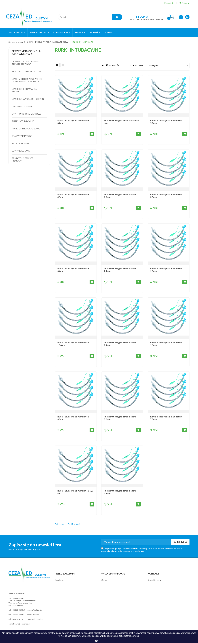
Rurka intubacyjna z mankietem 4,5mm (73, 195)
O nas (104, 580)
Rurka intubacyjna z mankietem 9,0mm (166, 343)
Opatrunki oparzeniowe (26, 113)
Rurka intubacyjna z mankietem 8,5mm (73, 418)
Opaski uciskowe (22, 106)
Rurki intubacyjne (23, 121)
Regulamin (59, 580)
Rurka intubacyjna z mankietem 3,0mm (73, 269)
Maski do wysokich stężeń (28, 99)
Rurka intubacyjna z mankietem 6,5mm (120, 492)
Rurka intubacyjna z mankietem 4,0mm (120, 195)
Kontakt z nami (154, 580)
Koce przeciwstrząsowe (27, 71)
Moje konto (184, 3)
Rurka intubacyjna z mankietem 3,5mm (166, 195)
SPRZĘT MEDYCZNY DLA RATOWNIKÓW (26, 52)
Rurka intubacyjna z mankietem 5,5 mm (121, 121)
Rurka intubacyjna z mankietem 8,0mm (120, 418)
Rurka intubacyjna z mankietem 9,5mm (120, 343)
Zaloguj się (169, 3)
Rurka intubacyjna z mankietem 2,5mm (120, 269)
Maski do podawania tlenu (24, 90)
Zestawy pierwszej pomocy (23, 159)
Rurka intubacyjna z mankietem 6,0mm (73, 121)
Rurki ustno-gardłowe (26, 128)
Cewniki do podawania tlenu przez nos (25, 62)
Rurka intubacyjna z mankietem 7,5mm (166, 418)
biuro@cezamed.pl (22, 624)
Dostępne (169, 65)
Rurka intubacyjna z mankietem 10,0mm (73, 343)
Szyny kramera (21, 143)
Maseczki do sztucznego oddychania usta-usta (27, 80)
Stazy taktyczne (22, 136)
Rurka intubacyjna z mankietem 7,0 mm (75, 492)
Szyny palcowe (21, 150)
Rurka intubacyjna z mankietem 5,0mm (166, 121)
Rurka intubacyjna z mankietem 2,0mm (166, 269)
